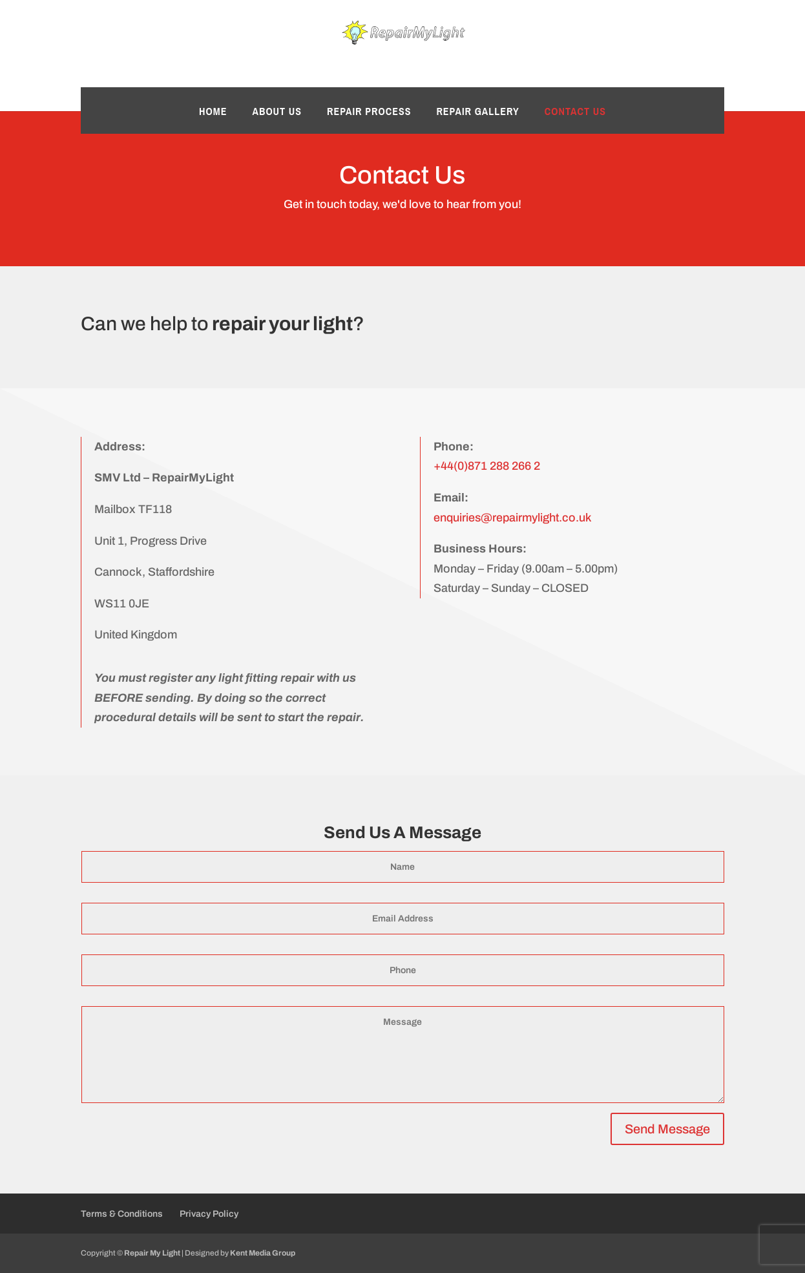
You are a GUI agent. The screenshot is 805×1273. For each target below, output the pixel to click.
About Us (277, 112)
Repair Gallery (477, 112)
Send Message (667, 1129)
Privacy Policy (209, 1214)
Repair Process (369, 112)
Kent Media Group (262, 1252)
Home (213, 112)
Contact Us (575, 112)
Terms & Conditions (122, 1214)
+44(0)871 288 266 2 (487, 465)
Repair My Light (152, 1252)
